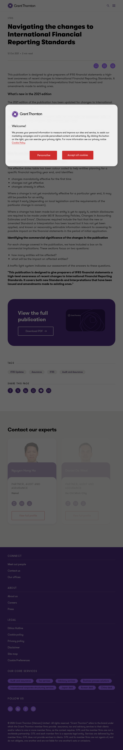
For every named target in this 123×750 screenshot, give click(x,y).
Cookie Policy (18, 142)
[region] (61, 135)
